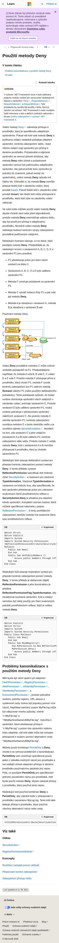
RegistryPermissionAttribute (17, 851)
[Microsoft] (29, 4)
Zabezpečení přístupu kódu (16, 878)
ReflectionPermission (13, 510)
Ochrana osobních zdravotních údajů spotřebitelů (25, 930)
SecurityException (30, 428)
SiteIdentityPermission (14, 690)
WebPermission (10, 686)
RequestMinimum (40, 101)
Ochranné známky (30, 934)
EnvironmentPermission (15, 695)
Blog (44, 922)
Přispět (5, 926)
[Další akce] (54, 47)
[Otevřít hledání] (42, 4)
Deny (25, 101)
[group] (29, 548)
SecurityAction (16, 477)
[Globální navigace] (3, 4)
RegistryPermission (34, 682)
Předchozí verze (30, 922)
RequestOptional (11, 104)
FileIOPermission (11, 682)
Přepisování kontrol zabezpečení (23, 47)
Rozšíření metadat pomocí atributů (20, 865)
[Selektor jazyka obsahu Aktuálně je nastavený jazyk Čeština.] (9, 900)
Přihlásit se (51, 4)
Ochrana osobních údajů (24, 926)
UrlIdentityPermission (34, 686)
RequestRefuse (31, 104)
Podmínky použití (10, 934)
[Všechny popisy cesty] (5, 47)
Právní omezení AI (10, 922)
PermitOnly (35, 747)
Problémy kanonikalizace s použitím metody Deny (28, 71)
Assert (14, 190)
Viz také (8, 75)
